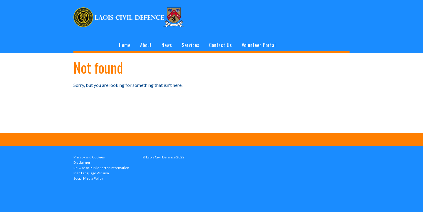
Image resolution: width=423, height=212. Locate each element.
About (146, 45)
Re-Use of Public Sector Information (101, 167)
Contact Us (220, 45)
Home (124, 45)
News (167, 45)
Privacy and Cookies (89, 157)
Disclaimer (81, 162)
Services (190, 45)
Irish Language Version (91, 173)
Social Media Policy (88, 178)
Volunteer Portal (259, 45)
